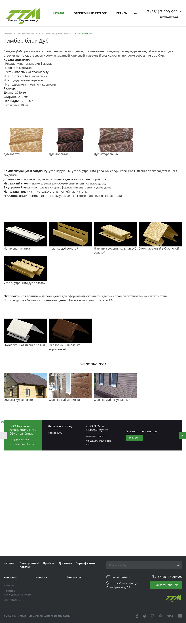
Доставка (65, 563)
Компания (11, 577)
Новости (9, 585)
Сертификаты (86, 563)
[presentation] (3, 435)
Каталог (9, 563)
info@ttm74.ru (121, 577)
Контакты (74, 577)
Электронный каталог (29, 564)
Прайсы (48, 563)
